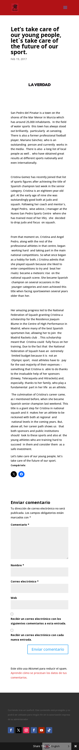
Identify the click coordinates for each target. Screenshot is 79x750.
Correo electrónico (25, 581)
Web (14, 598)
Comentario (20, 524)
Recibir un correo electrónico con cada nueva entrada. (37, 637)
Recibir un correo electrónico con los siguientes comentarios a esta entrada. (38, 621)
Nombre (17, 565)
